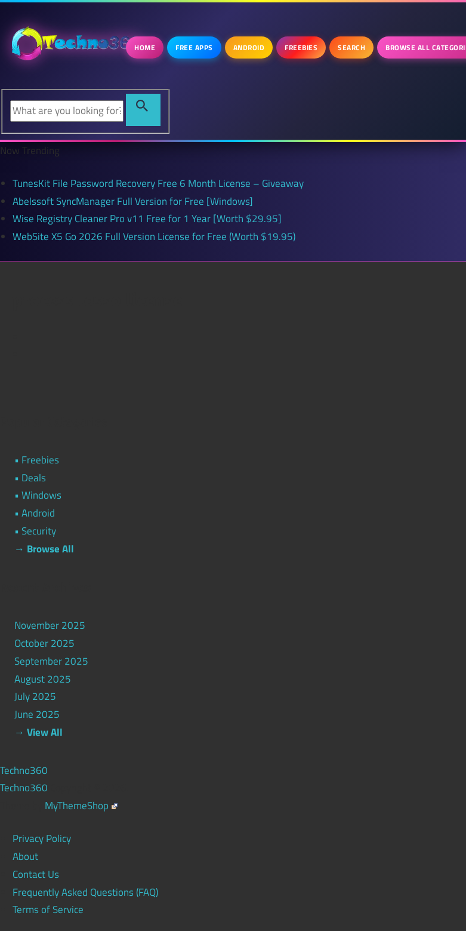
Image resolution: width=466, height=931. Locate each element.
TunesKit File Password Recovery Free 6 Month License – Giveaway (158, 183)
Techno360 (24, 770)
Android (249, 47)
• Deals (30, 478)
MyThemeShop (81, 805)
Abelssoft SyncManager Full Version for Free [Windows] (133, 201)
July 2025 (35, 696)
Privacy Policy (42, 838)
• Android (34, 513)
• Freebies (36, 460)
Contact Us (36, 874)
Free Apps (194, 47)
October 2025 (44, 643)
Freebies (301, 47)
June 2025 (37, 714)
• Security (35, 531)
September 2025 (51, 661)
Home (144, 47)
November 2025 (49, 625)
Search (351, 47)
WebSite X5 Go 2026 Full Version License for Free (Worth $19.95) (154, 236)
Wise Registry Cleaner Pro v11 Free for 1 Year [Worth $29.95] (147, 218)
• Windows (37, 495)
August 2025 (42, 679)
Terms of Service (48, 909)
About (25, 856)
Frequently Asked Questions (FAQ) (85, 892)
